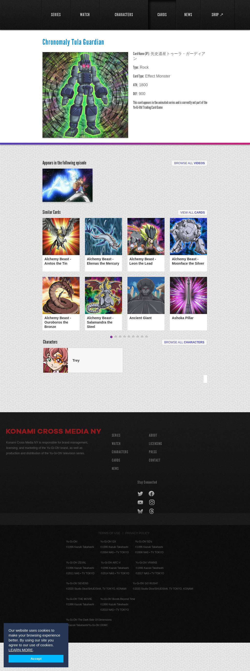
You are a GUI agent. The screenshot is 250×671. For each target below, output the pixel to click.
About (153, 463)
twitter (140, 522)
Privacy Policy (137, 561)
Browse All (189, 163)
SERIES (116, 463)
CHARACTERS (120, 480)
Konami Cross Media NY (53, 460)
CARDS (116, 488)
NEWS (115, 497)
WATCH (116, 472)
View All (192, 241)
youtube (141, 531)
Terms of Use (109, 561)
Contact (154, 488)
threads (152, 540)
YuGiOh (21, 14)
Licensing (155, 472)
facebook (152, 522)
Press (153, 480)
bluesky (141, 540)
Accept (36, 658)
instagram (152, 531)
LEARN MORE (21, 650)
